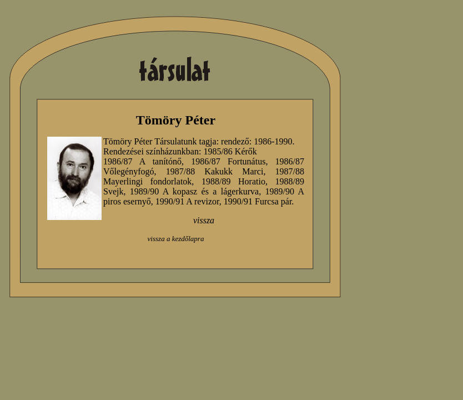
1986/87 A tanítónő (142, 161)
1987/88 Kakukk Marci (215, 171)
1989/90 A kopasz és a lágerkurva (194, 191)
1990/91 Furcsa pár (258, 201)
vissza (203, 220)
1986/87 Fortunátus (228, 161)
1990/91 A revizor (187, 201)
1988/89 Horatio (233, 181)
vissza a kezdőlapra (176, 238)
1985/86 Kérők (229, 151)
